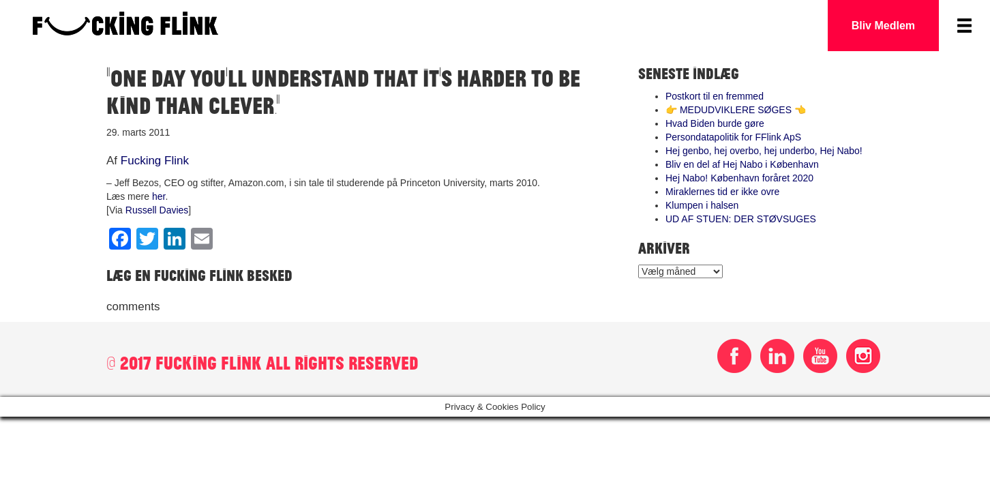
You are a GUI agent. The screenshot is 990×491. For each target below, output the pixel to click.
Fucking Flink (155, 160)
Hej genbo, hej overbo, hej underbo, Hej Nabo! (763, 150)
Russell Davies (157, 210)
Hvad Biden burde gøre (714, 123)
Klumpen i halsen (701, 205)
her (158, 196)
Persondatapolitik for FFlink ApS (733, 137)
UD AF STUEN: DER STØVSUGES (740, 218)
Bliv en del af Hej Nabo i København (742, 164)
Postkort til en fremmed (714, 96)
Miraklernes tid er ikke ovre (722, 191)
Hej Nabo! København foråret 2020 (739, 178)
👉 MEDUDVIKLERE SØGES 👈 (735, 109)
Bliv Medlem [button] (883, 25)
